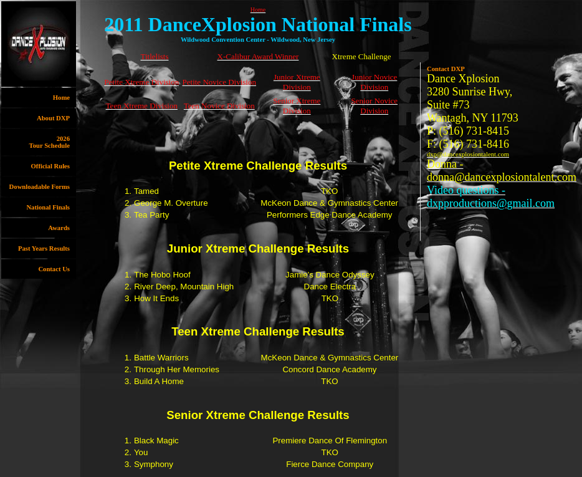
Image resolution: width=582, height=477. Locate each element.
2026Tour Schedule (49, 142)
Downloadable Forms (39, 186)
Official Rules (50, 166)
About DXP (53, 118)
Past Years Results (44, 248)
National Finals (48, 207)
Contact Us (54, 269)
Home (61, 97)
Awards (59, 227)
